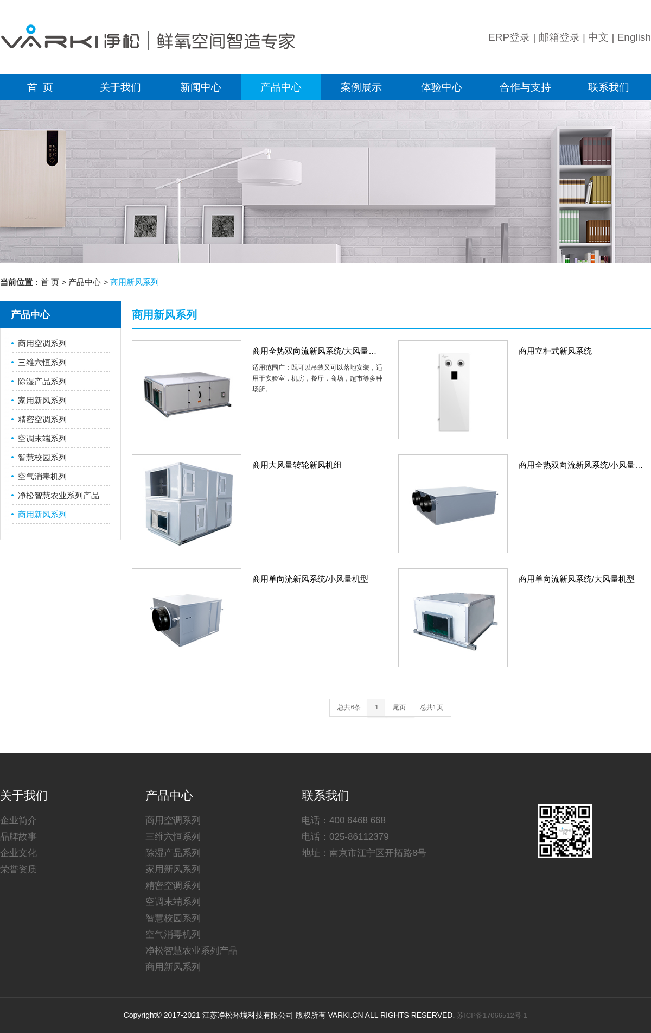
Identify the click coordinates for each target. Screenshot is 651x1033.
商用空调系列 (42, 343)
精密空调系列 (42, 419)
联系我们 (608, 87)
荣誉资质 (18, 869)
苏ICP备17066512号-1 (492, 1015)
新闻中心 (200, 87)
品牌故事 (18, 837)
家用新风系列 (42, 400)
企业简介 (18, 820)
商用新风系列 (42, 514)
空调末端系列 (42, 438)
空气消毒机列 (42, 476)
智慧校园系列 (42, 457)
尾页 (399, 707)
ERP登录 (509, 37)
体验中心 (441, 87)
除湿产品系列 (42, 381)
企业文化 (18, 853)
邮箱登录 (559, 37)
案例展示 (361, 87)
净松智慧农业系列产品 (58, 495)
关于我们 (120, 87)
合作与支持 (525, 87)
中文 (598, 37)
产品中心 (281, 87)
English (634, 37)
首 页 (40, 87)
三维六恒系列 (42, 362)
